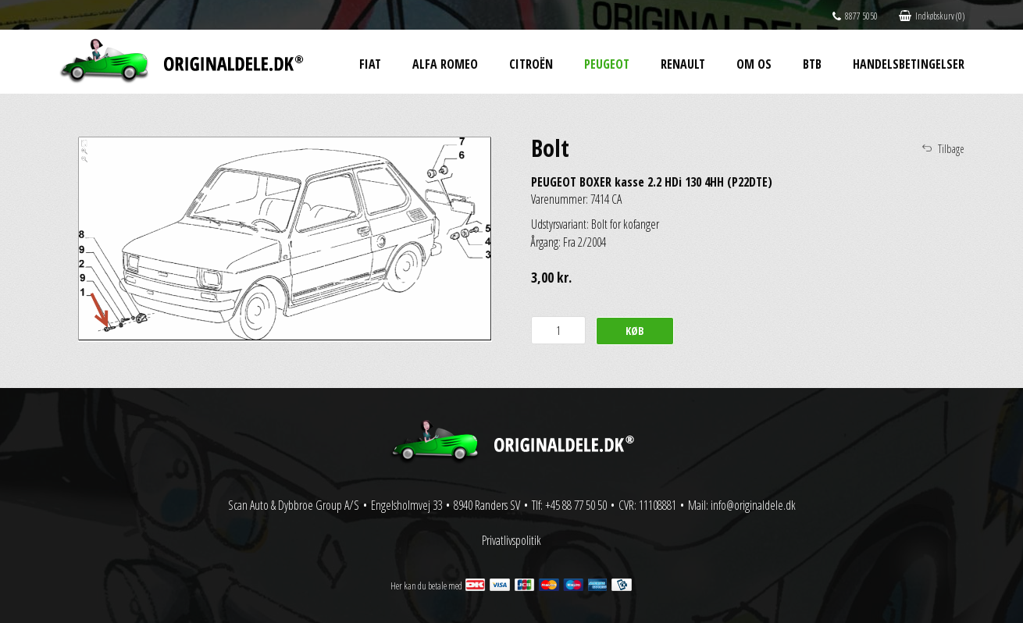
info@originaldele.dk (753, 505)
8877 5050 (855, 16)
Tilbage (951, 148)
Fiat (370, 64)
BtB (812, 64)
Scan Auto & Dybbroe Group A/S (293, 505)
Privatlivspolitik (511, 540)
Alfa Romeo (445, 64)
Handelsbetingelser (908, 64)
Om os (754, 64)
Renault (683, 64)
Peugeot (606, 64)
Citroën (531, 64)
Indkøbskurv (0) (931, 16)
